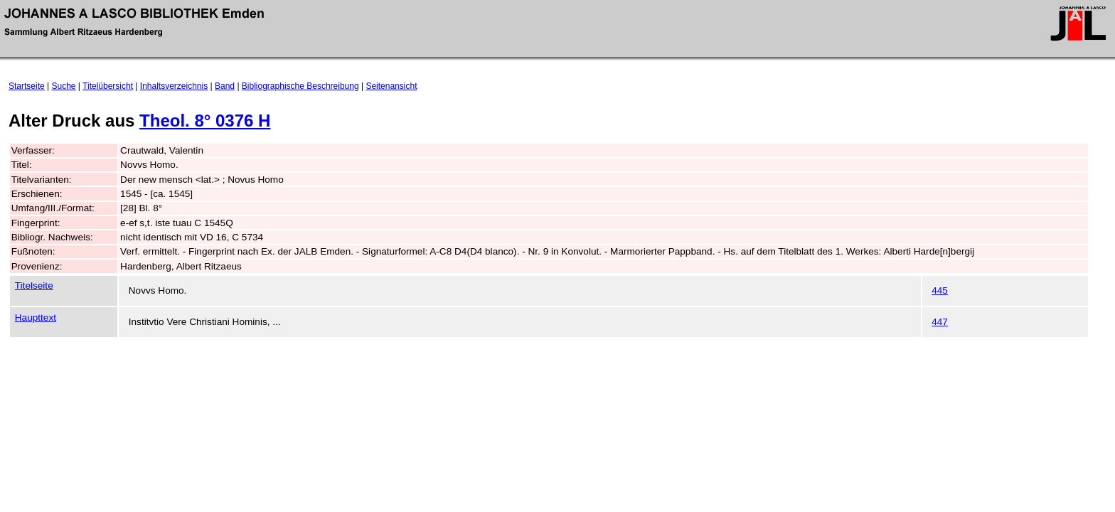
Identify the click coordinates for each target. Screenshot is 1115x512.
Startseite (27, 86)
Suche (64, 86)
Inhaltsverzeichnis (174, 86)
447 (940, 321)
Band (225, 86)
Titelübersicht (107, 86)
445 (940, 290)
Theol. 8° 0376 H (204, 120)
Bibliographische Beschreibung (300, 86)
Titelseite (34, 285)
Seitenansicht (391, 86)
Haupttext (35, 317)
